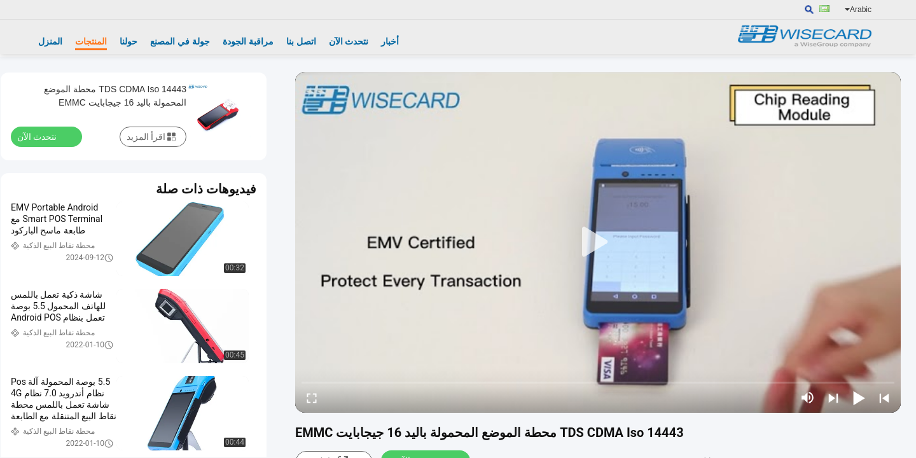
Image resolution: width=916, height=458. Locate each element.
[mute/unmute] (808, 397)
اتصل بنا (301, 41)
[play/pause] (858, 397)
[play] (598, 242)
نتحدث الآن (349, 41)
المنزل (50, 41)
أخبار (390, 41)
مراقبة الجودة (248, 41)
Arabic (858, 9)
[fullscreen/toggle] (311, 397)
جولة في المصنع (180, 41)
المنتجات (91, 41)
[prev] (884, 397)
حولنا (128, 41)
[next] (833, 397)
